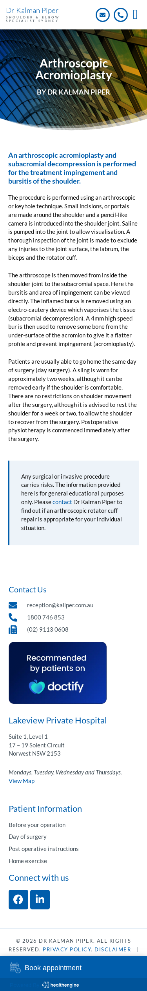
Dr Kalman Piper (32, 10)
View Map (21, 781)
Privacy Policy (67, 949)
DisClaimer (112, 949)
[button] (135, 15)
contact (62, 502)
